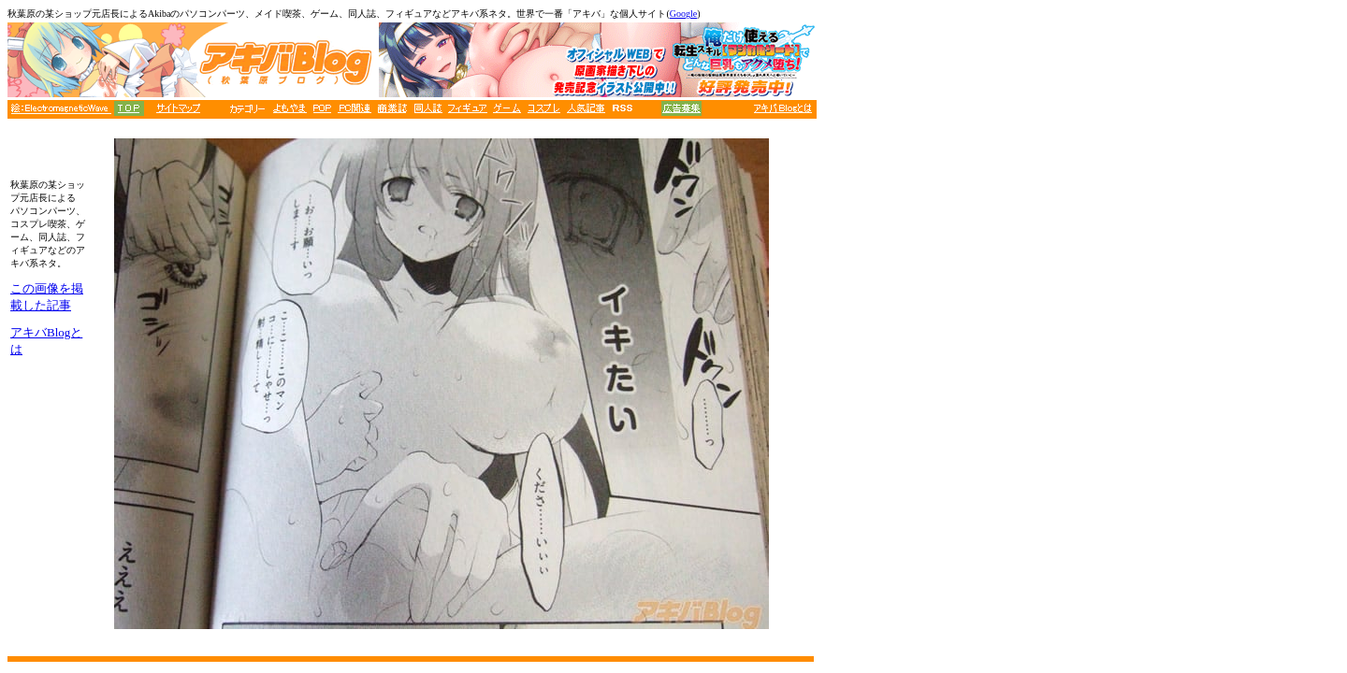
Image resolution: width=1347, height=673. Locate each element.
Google (683, 13)
